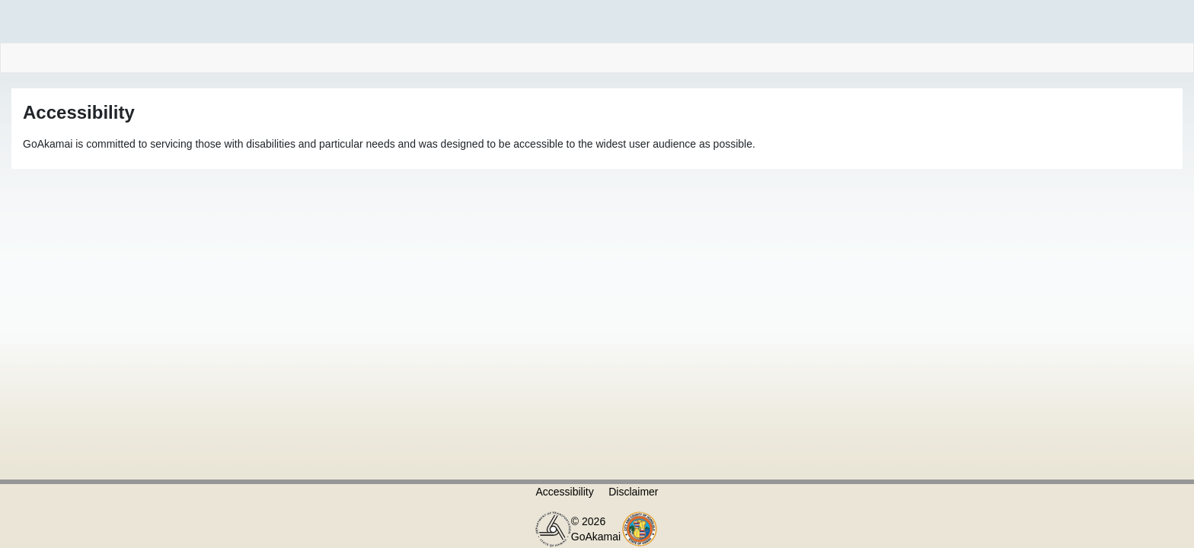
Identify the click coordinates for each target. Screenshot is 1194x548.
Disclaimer (633, 492)
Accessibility (564, 492)
